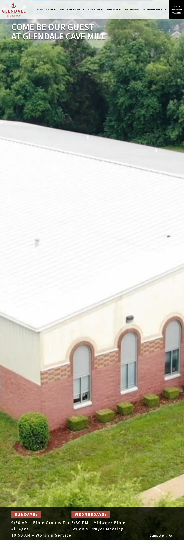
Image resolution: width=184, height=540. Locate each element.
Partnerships (132, 9)
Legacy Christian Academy (176, 9)
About (51, 10)
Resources (114, 10)
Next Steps (95, 10)
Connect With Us (161, 535)
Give (62, 9)
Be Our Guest (76, 10)
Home (40, 9)
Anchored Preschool (154, 9)
